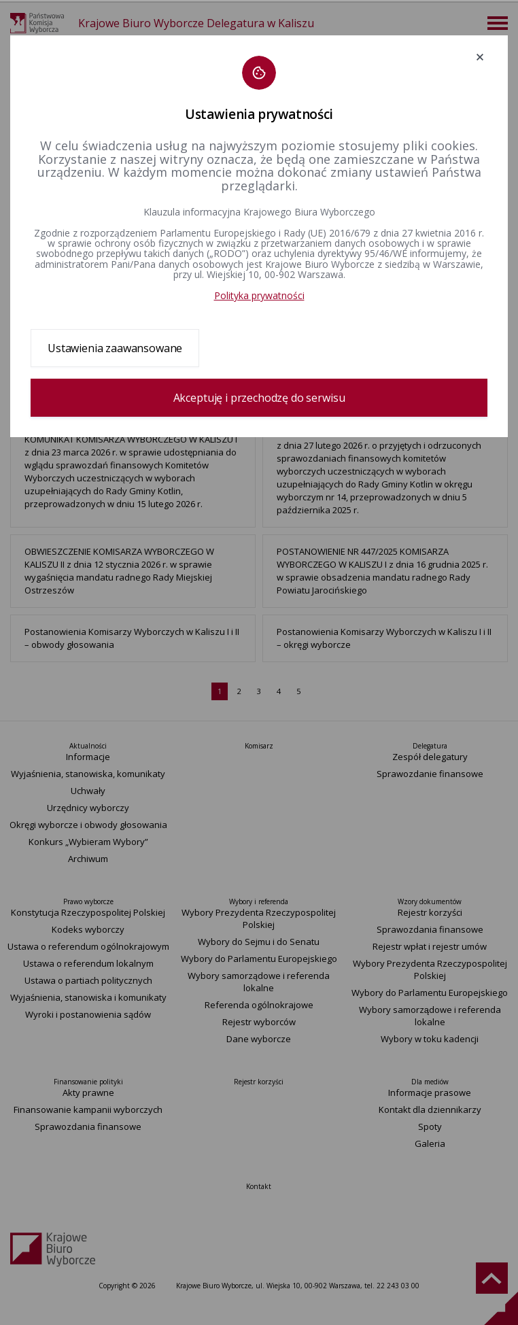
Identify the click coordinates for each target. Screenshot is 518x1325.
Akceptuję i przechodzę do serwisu (259, 397)
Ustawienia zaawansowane (115, 348)
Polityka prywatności (259, 295)
